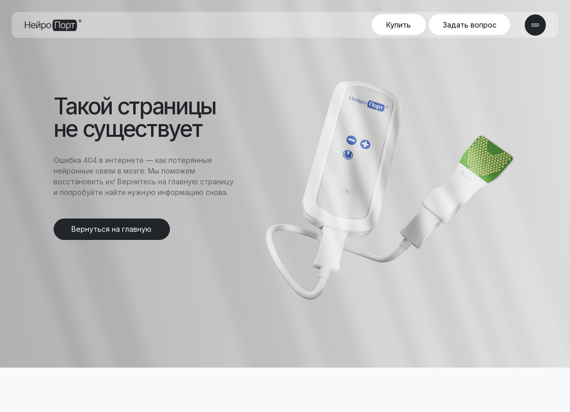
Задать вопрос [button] (470, 24)
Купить (398, 24)
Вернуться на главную (111, 229)
